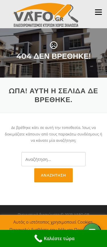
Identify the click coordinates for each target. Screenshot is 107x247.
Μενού (98, 12)
